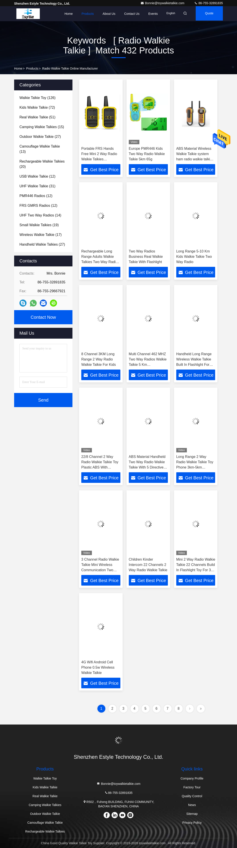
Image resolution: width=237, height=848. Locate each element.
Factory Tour (192, 787)
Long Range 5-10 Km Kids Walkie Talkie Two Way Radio (194, 256)
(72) (37, 107)
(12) (37, 176)
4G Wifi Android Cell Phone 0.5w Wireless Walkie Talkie (97, 667)
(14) (40, 215)
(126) (37, 98)
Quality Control (192, 796)
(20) (42, 164)
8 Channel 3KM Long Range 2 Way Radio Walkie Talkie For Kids (98, 359)
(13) (39, 149)
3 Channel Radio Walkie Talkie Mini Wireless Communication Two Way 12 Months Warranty (100, 570)
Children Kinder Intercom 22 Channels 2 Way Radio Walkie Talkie (148, 565)
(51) (37, 117)
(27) (40, 136)
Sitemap (191, 814)
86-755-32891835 (208, 3)
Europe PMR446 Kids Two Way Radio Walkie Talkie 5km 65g (147, 154)
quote (208, 13)
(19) (39, 225)
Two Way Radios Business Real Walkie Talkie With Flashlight (146, 256)
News (192, 805)
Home (64, 13)
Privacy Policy (192, 822)
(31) (37, 186)
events (149, 13)
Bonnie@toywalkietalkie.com (162, 3)
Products (84, 13)
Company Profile (191, 778)
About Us (105, 13)
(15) (41, 127)
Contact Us (127, 13)
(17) (40, 235)
